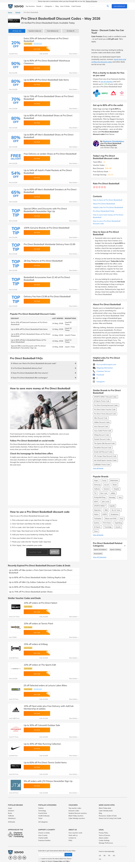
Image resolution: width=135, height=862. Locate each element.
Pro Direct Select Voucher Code (104, 409)
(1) (34, 31)
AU (114, 855)
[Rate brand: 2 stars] (97, 187)
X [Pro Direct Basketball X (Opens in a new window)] (95, 378)
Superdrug (118, 523)
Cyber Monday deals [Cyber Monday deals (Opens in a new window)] (106, 811)
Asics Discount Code (101, 426)
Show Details (73, 54)
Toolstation (97, 518)
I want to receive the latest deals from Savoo (55, 859)
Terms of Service (91, 1)
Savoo (10, 12)
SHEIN (104, 514)
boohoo (96, 523)
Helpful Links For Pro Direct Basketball (108, 207)
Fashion (41, 808)
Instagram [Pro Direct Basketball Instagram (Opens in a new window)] (99, 382)
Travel (40, 818)
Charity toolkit (43, 838)
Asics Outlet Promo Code (102, 431)
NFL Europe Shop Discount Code (105, 456)
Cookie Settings (104, 840)
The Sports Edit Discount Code (104, 443)
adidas (113, 493)
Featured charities (44, 840)
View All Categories (99, 557)
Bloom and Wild (110, 518)
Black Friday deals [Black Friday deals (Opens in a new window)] (105, 808)
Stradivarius (115, 514)
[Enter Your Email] (51, 854)
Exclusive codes (74, 811)
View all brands (98, 468)
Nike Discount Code (100, 418)
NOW (96, 502)
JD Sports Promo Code (101, 401)
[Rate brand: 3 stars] (99, 187)
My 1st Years (116, 510)
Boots (115, 485)
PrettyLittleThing (99, 497)
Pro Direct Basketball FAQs (103, 211)
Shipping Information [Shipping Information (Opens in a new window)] (103, 368)
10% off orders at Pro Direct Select (40, 603)
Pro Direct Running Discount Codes (106, 405)
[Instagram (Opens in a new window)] (20, 858)
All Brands (11, 822)
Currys (104, 480)
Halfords (97, 489)
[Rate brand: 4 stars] (102, 187)
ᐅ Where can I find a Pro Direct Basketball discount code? (33, 363)
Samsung (97, 485)
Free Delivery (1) (52, 31)
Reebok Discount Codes (102, 439)
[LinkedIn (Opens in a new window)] (24, 858)
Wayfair (116, 489)
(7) (70, 31)
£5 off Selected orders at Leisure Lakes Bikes (45, 685)
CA (100, 859)
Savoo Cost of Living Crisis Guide (110, 818)
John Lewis (105, 502)
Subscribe (68, 854)
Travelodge (108, 527)
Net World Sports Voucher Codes (105, 460)
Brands (18, 12)
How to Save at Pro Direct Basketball (107, 200)
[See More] (124, 545)
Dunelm (118, 527)
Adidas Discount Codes (102, 422)
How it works (42, 835)
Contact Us (72, 838)
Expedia (112, 506)
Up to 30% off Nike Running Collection (42, 744)
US (100, 855)
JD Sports (97, 527)
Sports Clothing (115, 549)
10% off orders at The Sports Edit (40, 664)
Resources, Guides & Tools (108, 816)
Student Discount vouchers (78, 813)
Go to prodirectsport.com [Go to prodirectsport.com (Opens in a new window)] (104, 364)
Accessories (98, 554)
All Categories (43, 822)
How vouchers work (75, 833)
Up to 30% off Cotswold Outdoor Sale (42, 725)
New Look (103, 493)
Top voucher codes (75, 808)
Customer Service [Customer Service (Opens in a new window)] (101, 371)
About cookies (103, 838)
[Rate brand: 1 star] (94, 187)
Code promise (28, 43)
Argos (96, 480)
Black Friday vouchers (76, 816)
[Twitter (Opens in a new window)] (15, 858)
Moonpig (112, 497)
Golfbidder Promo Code (102, 465)
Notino (96, 514)
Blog (100, 813)
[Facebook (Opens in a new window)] (10, 858)
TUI (95, 493)
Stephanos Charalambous (113, 141)
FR (109, 855)
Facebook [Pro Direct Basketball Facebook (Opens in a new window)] (98, 375)
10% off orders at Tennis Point (38, 623)
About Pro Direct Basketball (104, 204)
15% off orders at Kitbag (36, 644)
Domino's (107, 489)
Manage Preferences (106, 843)
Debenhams (114, 480)
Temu (96, 531)
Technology (42, 811)
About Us (73, 830)
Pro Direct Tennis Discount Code (105, 414)
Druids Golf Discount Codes (103, 452)
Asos (121, 518)
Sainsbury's (12, 818)
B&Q (106, 510)
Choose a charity (44, 833)
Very (120, 497)
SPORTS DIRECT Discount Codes (105, 397)
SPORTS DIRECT (100, 506)
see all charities (107, 81)
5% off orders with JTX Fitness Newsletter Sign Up (48, 781)
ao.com (106, 485)
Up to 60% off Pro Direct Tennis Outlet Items (45, 762)
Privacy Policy (103, 833)
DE (104, 855)
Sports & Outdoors (100, 549)
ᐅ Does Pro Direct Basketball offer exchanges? (29, 378)
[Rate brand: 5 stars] (104, 187)
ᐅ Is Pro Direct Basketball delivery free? (26, 368)
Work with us (73, 835)
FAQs (70, 840)
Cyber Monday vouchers (77, 818)
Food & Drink (42, 813)
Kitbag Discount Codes (101, 435)
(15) (16, 31)
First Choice (107, 523)
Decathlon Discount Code (102, 448)
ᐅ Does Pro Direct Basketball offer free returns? (29, 373)
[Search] (99, 6)
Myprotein (97, 510)
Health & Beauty (43, 816)
